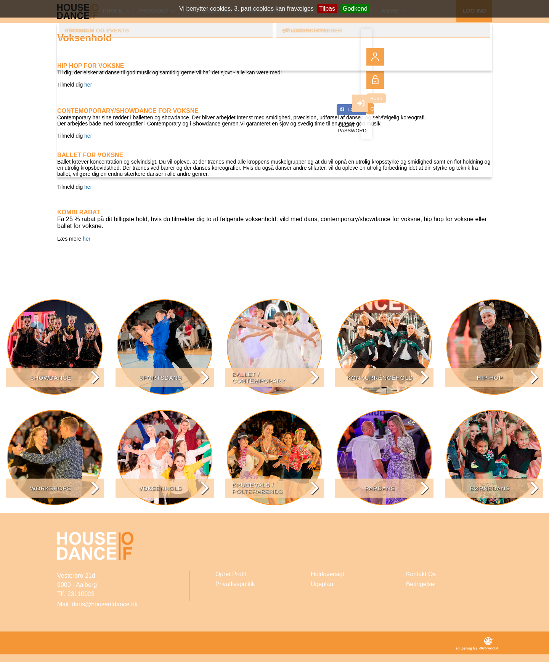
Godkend (355, 8)
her (88, 85)
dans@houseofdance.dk (105, 604)
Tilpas (327, 8)
